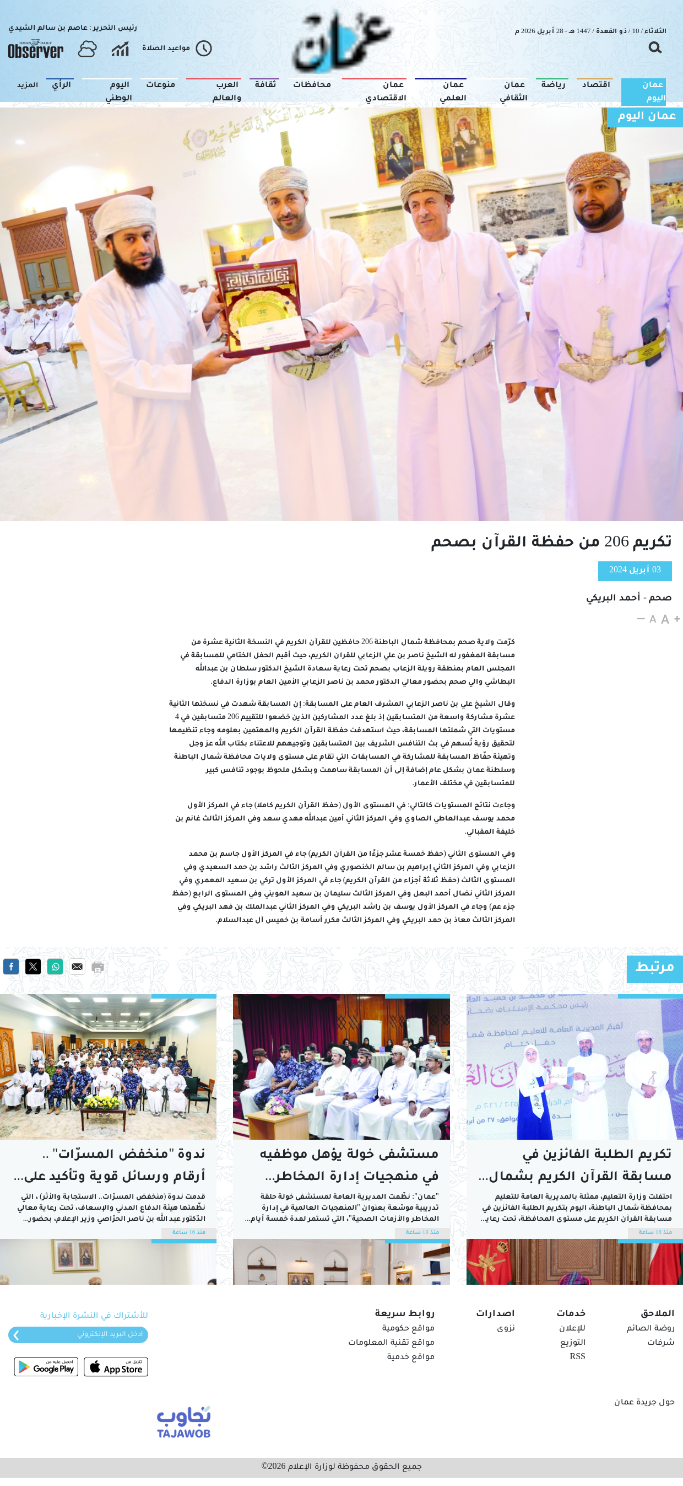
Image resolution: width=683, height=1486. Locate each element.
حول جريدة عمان (644, 1403)
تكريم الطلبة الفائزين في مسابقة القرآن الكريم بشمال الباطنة (580, 1169)
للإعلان (572, 1329)
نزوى (506, 1329)
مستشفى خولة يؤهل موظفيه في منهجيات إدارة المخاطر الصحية (349, 1169)
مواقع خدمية (411, 1358)
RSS (578, 1358)
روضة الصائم (651, 1329)
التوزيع (573, 1343)
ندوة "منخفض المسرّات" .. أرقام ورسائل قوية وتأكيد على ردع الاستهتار (114, 1169)
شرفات (661, 1343)
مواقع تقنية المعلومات (391, 1343)
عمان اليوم (647, 117)
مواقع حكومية (408, 1329)
